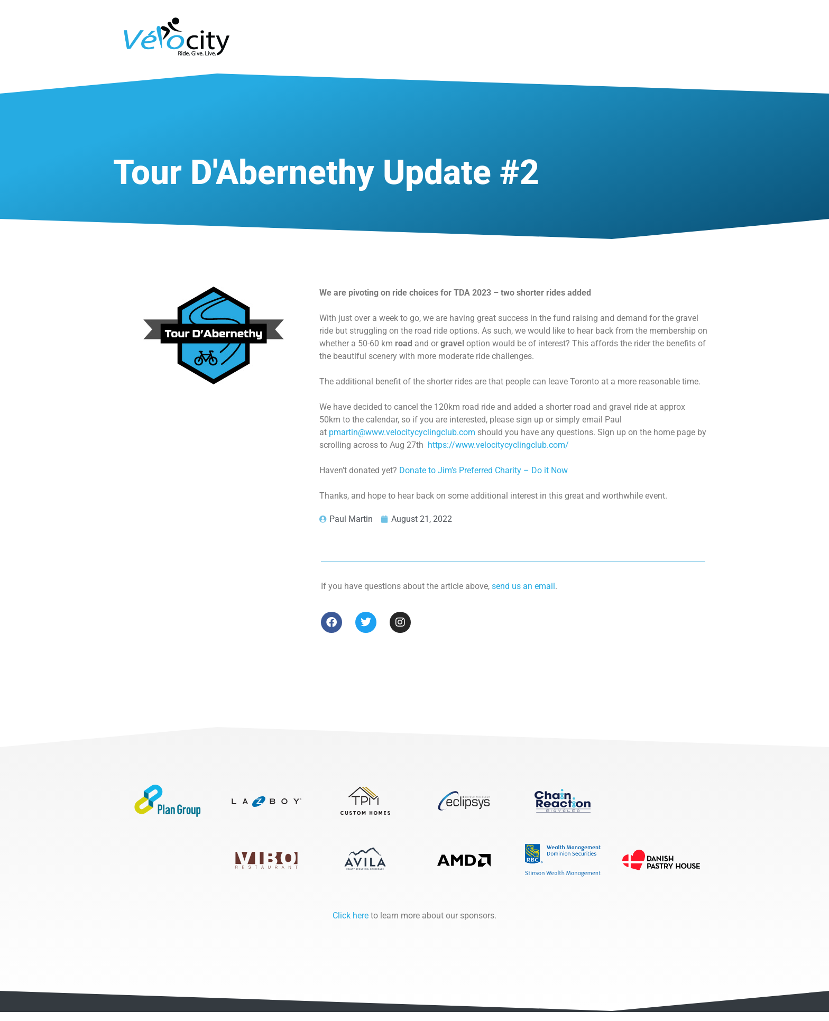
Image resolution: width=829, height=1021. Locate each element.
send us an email (523, 586)
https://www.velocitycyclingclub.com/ (498, 445)
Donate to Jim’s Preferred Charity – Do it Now (483, 470)
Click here (351, 924)
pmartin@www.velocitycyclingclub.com (402, 432)
